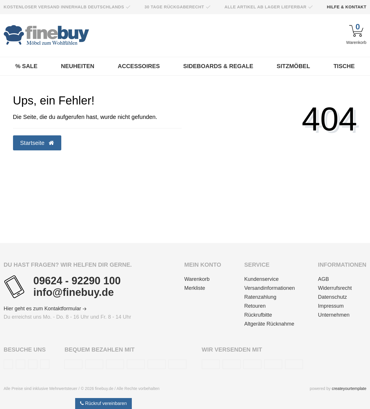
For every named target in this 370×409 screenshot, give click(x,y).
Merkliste (194, 288)
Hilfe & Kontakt (347, 7)
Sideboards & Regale (218, 66)
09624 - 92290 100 (77, 281)
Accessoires (139, 66)
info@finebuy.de (73, 292)
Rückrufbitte (258, 315)
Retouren (255, 306)
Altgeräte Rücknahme (269, 324)
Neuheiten (78, 66)
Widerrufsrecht (335, 288)
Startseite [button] (37, 143)
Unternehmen (333, 315)
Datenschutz (332, 297)
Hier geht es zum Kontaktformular (45, 308)
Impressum (331, 306)
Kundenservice (261, 279)
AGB (323, 279)
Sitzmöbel (293, 66)
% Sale (26, 66)
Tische (344, 66)
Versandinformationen (269, 288)
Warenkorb (197, 279)
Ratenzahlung (260, 297)
